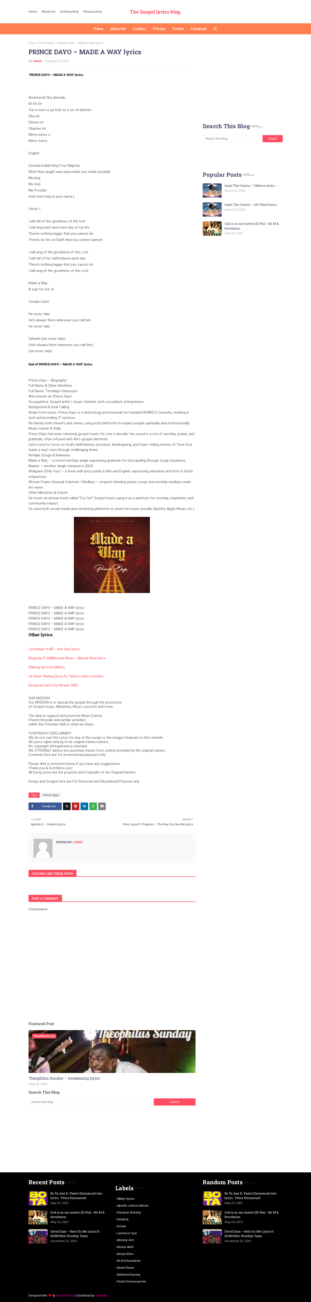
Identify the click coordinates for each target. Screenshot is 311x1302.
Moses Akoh (125, 1247)
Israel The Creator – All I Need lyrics (251, 204)
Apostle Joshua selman (132, 1205)
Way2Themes (65, 1295)
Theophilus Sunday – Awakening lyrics (64, 1078)
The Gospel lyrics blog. (155, 12)
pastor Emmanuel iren (131, 1281)
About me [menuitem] (118, 29)
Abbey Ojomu (125, 1198)
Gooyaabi (101, 1295)
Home (33, 11)
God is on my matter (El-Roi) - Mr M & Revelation (252, 225)
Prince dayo (46, 43)
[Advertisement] (112, 1139)
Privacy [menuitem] (159, 29)
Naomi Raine (125, 1267)
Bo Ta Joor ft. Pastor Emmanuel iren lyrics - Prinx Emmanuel (76, 1195)
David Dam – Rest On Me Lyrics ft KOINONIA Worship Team (75, 1233)
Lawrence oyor (127, 1233)
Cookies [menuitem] (139, 29)
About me (48, 11)
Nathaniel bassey (128, 1274)
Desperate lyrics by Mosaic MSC (54, 685)
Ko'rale (121, 1226)
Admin (37, 61)
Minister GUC (125, 1240)
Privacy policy (92, 11)
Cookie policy (69, 11)
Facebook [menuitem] (198, 29)
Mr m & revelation (129, 1261)
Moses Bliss (125, 1254)
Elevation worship (129, 1212)
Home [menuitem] (98, 29)
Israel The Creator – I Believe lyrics (250, 185)
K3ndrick (123, 1219)
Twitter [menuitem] (178, 29)
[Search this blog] (91, 1102)
